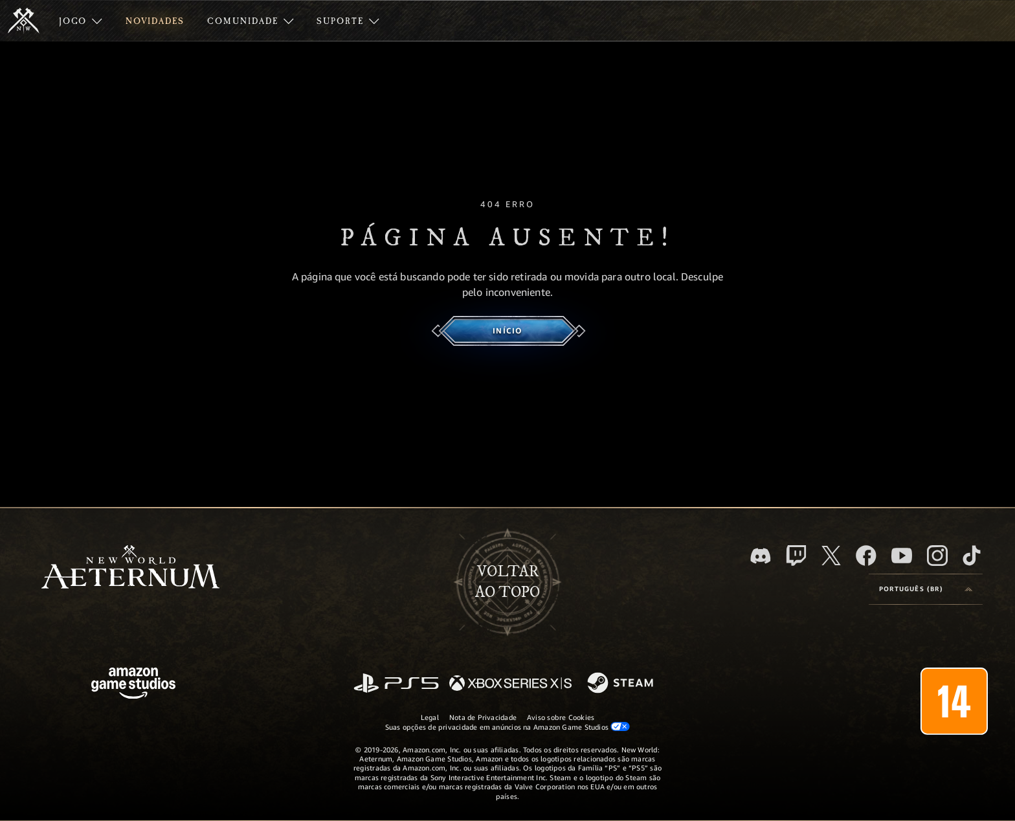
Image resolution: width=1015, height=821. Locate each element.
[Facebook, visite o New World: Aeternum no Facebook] (866, 555)
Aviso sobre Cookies (560, 717)
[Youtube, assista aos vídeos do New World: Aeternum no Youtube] (901, 555)
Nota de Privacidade (483, 717)
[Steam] (622, 684)
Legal (430, 717)
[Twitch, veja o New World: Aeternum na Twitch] (796, 555)
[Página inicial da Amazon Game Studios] (133, 685)
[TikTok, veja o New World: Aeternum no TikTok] (972, 555)
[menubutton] (926, 589)
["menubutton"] (80, 20)
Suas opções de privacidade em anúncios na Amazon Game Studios (507, 726)
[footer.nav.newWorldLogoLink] (130, 568)
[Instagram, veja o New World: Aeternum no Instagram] (937, 555)
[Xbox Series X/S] (510, 684)
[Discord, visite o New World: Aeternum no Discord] (760, 556)
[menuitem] (80, 20)
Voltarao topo (507, 582)
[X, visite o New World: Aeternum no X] (831, 555)
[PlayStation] (396, 684)
